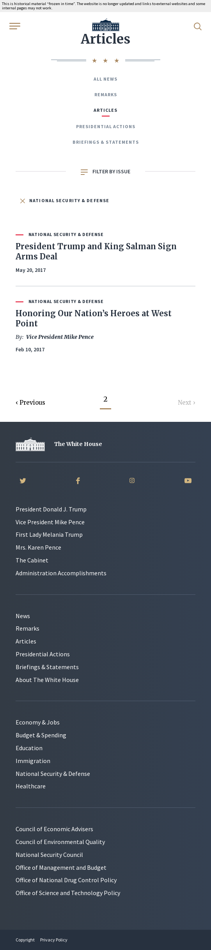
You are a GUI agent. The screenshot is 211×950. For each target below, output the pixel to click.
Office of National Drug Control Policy (66, 880)
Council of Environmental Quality (60, 842)
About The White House (47, 680)
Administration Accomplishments (61, 573)
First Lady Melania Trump (49, 534)
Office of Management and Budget (61, 867)
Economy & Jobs (38, 722)
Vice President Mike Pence (50, 522)
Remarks (105, 94)
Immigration (33, 761)
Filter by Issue (105, 171)
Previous (32, 402)
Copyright (25, 940)
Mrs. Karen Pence (38, 547)
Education (29, 748)
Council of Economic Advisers (54, 829)
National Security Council (49, 854)
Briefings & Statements (106, 142)
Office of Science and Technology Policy (68, 893)
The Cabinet (32, 560)
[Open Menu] (14, 25)
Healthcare (31, 786)
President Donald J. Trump (51, 509)
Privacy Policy (53, 940)
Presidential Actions (105, 126)
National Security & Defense (64, 200)
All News (105, 79)
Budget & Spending (41, 735)
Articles (105, 110)
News (23, 616)
